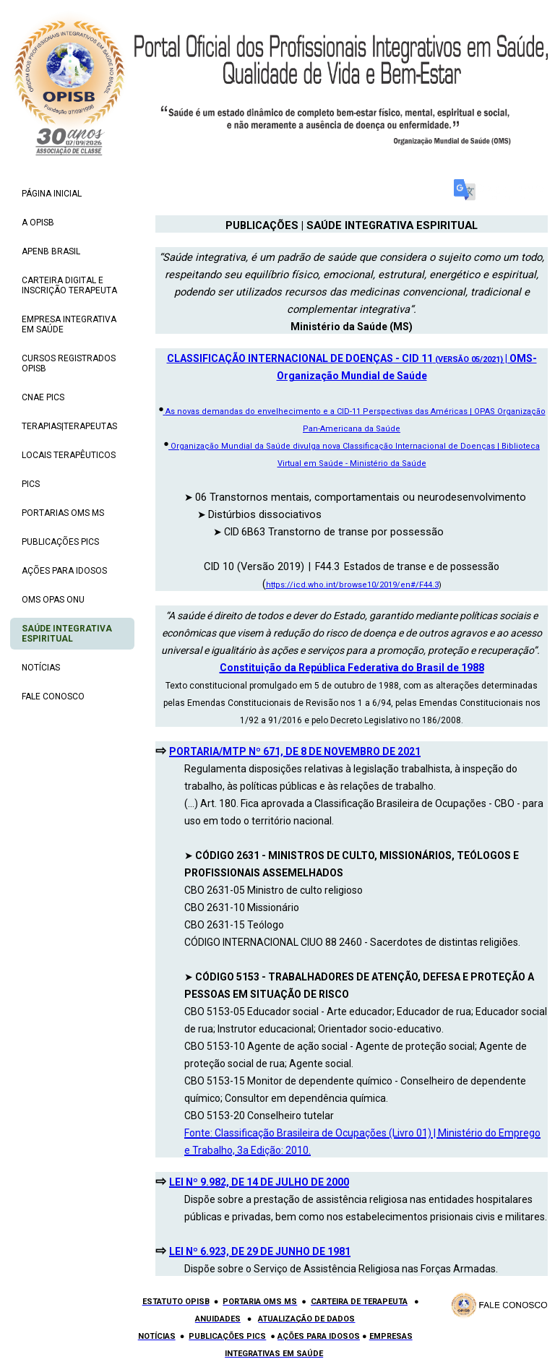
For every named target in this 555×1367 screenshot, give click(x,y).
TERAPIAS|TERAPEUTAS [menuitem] (69, 426)
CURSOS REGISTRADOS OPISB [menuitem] (69, 363)
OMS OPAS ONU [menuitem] (53, 600)
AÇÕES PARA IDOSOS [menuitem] (64, 571)
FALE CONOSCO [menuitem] (53, 696)
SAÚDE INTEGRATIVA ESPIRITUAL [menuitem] (67, 634)
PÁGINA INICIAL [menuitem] (52, 194)
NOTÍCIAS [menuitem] (41, 668)
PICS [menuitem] (31, 484)
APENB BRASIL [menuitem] (51, 251)
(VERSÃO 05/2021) (468, 359)
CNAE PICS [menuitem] (43, 397)
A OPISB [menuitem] (38, 222)
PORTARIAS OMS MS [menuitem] (63, 513)
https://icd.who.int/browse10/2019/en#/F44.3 (352, 585)
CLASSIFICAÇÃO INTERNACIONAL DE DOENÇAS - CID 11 (300, 358)
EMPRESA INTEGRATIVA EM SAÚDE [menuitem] (69, 324)
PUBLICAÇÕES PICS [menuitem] (60, 542)
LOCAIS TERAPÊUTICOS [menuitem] (69, 455)
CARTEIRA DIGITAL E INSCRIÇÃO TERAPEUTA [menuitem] (69, 285)
